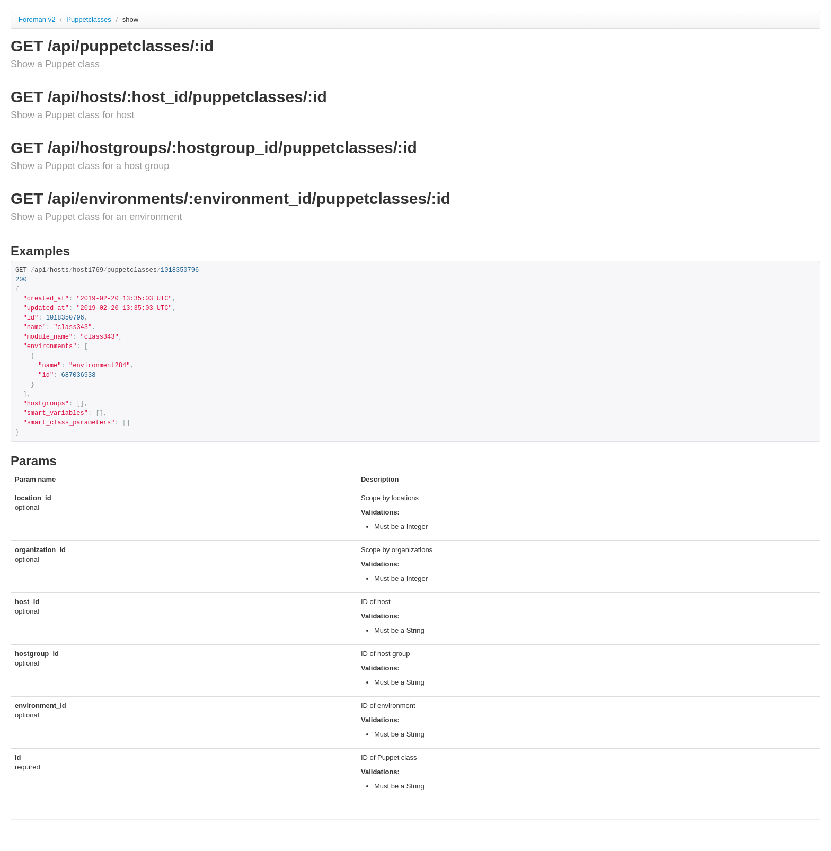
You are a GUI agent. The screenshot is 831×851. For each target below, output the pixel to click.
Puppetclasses (89, 19)
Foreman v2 (37, 19)
